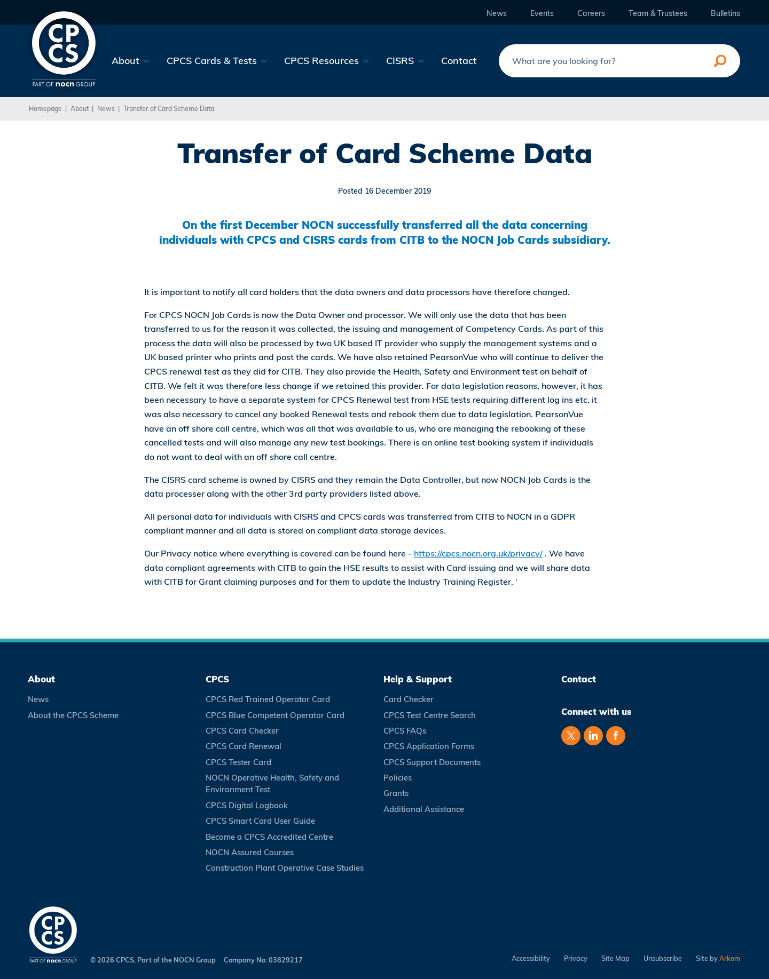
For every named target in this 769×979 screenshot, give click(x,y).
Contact (459, 61)
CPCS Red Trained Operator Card (268, 699)
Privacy (575, 958)
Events (542, 13)
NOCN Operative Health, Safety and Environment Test (272, 783)
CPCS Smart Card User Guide (260, 821)
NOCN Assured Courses (250, 852)
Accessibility (531, 958)
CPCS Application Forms (428, 746)
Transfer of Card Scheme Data (168, 109)
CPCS (217, 678)
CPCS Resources (327, 61)
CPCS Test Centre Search (429, 715)
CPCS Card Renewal (243, 746)
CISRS (405, 61)
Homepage (45, 109)
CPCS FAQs (404, 731)
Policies (397, 778)
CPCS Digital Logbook (247, 805)
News (496, 13)
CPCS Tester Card (238, 762)
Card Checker (408, 699)
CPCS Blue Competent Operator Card (275, 715)
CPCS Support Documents (432, 762)
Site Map (615, 958)
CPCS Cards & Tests (217, 61)
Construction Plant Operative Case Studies (285, 868)
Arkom (729, 958)
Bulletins (725, 13)
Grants (396, 793)
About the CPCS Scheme (73, 715)
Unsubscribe (663, 958)
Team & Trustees (658, 13)
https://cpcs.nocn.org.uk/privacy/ (478, 553)
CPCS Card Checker (242, 731)
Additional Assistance (423, 809)
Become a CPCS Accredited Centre (269, 837)
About (131, 61)
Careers (591, 13)
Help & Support (417, 678)
